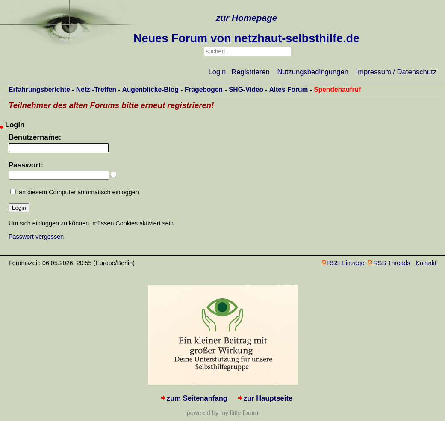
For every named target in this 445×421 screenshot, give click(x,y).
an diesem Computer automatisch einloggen (79, 192)
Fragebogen (204, 89)
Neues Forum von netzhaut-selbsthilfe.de (246, 38)
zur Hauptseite (268, 398)
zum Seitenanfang (197, 398)
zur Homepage (246, 18)
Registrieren (250, 72)
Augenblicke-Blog (150, 89)
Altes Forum (288, 89)
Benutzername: (35, 137)
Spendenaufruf (337, 89)
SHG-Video (246, 89)
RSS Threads (392, 263)
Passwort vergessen (36, 236)
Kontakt (426, 263)
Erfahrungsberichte (39, 89)
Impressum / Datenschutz (396, 72)
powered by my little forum (222, 412)
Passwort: (26, 165)
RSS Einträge (346, 263)
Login (217, 72)
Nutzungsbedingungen (312, 72)
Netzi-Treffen (96, 89)
